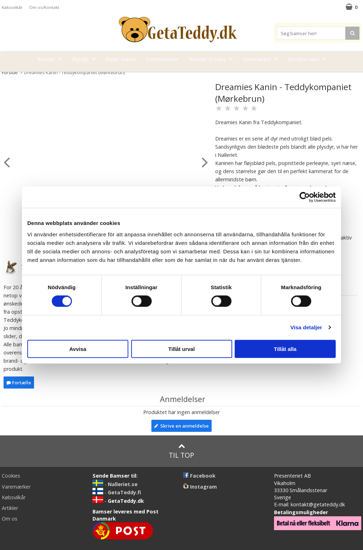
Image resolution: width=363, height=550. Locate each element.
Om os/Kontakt (44, 7)
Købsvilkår (12, 7)
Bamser (51, 59)
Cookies (11, 475)
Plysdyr (86, 59)
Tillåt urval (181, 349)
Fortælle (18, 382)
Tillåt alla (285, 349)
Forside (10, 72)
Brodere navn (309, 59)
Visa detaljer (306, 327)
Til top (181, 451)
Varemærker (262, 59)
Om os (9, 518)
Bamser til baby (213, 59)
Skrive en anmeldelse (181, 426)
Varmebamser (162, 59)
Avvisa (77, 349)
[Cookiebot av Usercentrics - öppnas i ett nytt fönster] (305, 197)
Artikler (10, 508)
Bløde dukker (120, 59)
